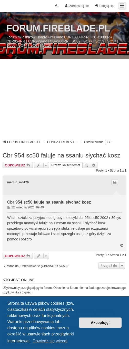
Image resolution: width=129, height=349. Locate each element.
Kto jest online (19, 280)
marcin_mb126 (18, 182)
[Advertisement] (64, 101)
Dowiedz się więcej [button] (50, 341)
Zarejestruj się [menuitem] (77, 6)
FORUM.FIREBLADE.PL (58, 28)
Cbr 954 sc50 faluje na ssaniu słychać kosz (61, 155)
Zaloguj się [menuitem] (104, 6)
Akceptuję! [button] (100, 323)
